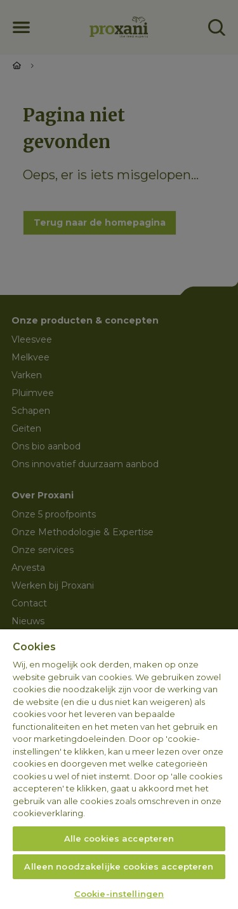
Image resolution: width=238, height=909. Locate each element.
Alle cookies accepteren (119, 838)
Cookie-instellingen (119, 894)
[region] (119, 769)
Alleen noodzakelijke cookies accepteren (118, 866)
